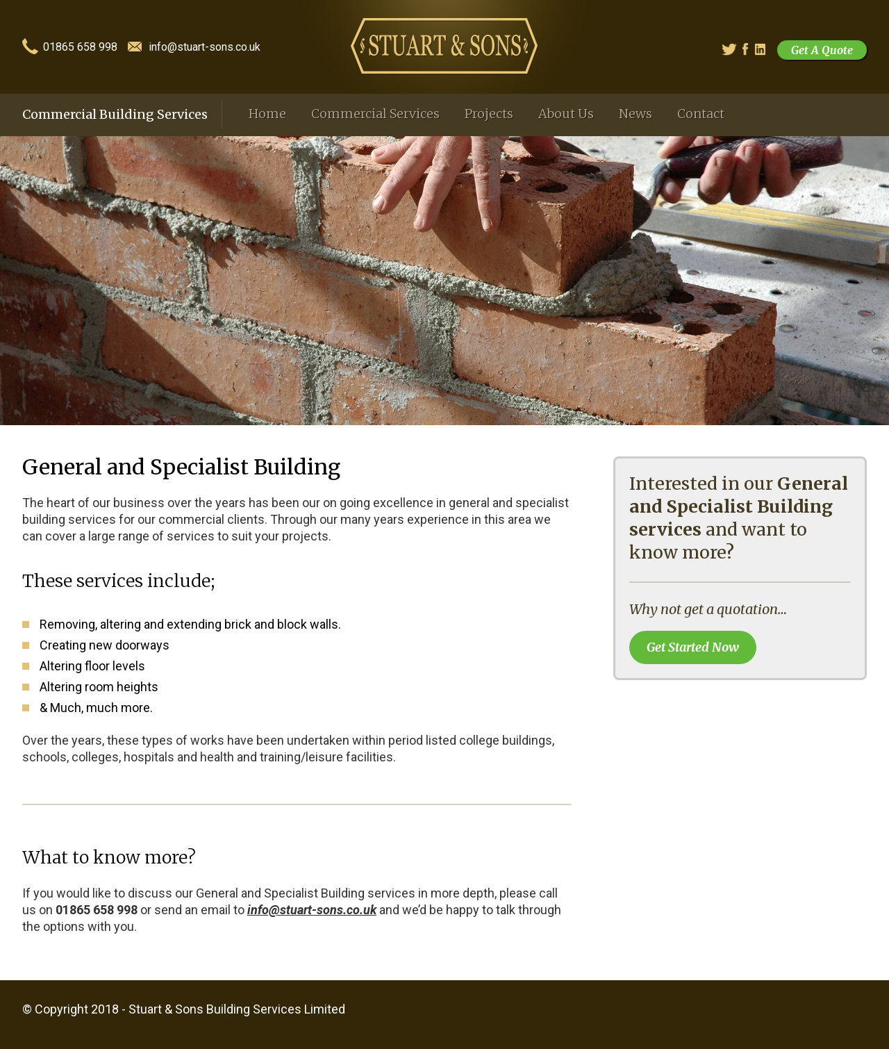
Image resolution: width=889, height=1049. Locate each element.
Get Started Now (693, 647)
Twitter (728, 50)
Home (267, 114)
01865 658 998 (80, 47)
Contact (700, 114)
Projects (489, 114)
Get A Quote (822, 50)
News (635, 114)
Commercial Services (375, 114)
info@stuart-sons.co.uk (204, 47)
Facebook (750, 50)
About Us (566, 114)
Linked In (762, 50)
